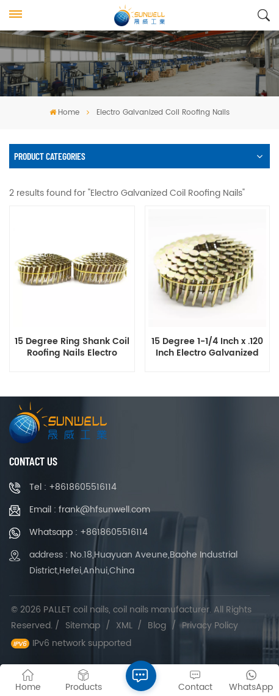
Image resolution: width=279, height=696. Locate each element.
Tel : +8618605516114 (73, 487)
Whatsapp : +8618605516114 (88, 532)
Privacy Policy (210, 626)
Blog (157, 626)
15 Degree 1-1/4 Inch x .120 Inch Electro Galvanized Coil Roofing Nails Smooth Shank (207, 347)
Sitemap (82, 626)
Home (64, 112)
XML (124, 626)
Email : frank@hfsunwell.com (89, 510)
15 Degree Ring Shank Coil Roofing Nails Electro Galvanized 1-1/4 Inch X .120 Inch (72, 347)
